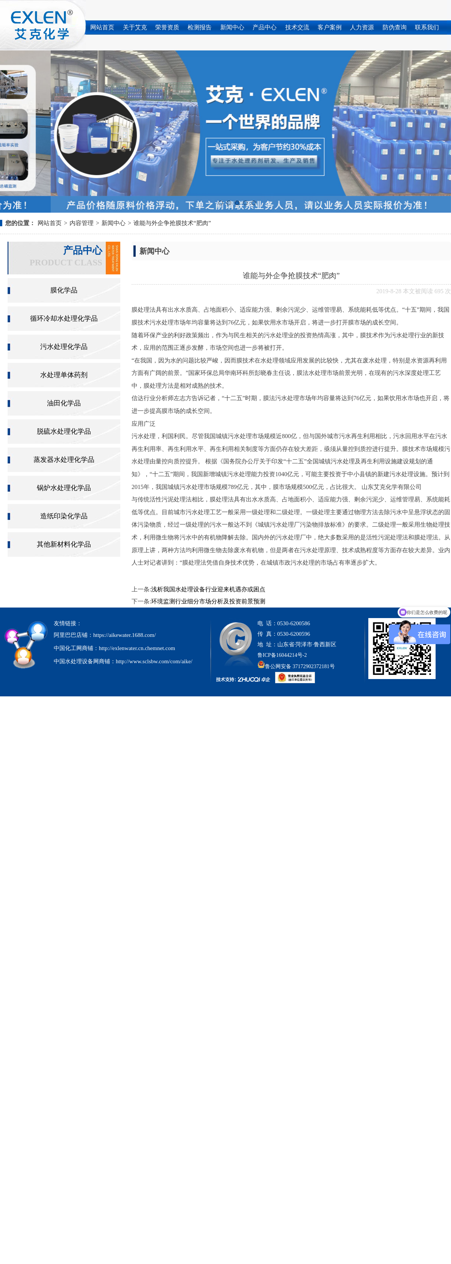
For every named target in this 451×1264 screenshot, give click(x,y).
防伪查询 (395, 27)
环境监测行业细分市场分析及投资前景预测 (208, 601)
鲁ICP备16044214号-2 (282, 655)
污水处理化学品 (64, 346)
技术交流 (297, 27)
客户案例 (330, 27)
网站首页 (102, 27)
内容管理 (82, 223)
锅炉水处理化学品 (64, 488)
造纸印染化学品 (64, 516)
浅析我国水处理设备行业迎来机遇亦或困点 (208, 589)
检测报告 (200, 27)
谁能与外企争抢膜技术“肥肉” (172, 223)
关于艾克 (135, 27)
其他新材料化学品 (64, 544)
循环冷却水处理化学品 (64, 318)
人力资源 (362, 27)
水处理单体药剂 (64, 375)
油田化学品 (64, 403)
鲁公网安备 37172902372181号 (296, 666)
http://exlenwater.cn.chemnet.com (137, 648)
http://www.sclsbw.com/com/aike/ (154, 661)
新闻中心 (232, 27)
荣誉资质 (167, 27)
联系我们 (427, 27)
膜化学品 (63, 290)
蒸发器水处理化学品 (63, 459)
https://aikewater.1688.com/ (124, 635)
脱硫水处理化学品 (64, 431)
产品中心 (265, 27)
